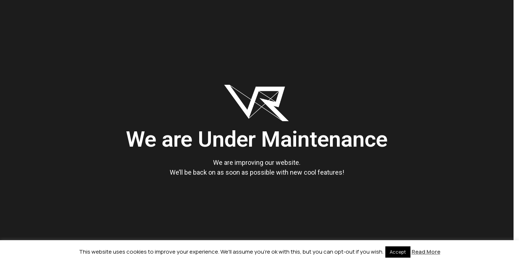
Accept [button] (398, 252)
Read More (426, 251)
